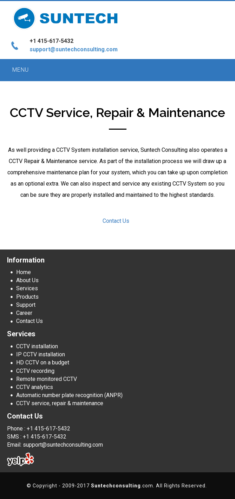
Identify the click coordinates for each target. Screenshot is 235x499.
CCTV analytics (34, 387)
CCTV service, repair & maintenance (59, 403)
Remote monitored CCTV (46, 379)
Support (25, 305)
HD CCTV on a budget (42, 362)
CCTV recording (35, 371)
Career (24, 313)
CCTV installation (37, 346)
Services (27, 288)
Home (23, 272)
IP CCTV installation (40, 354)
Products (27, 296)
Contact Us (116, 221)
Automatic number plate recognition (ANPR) (69, 395)
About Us (27, 280)
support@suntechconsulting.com (74, 49)
